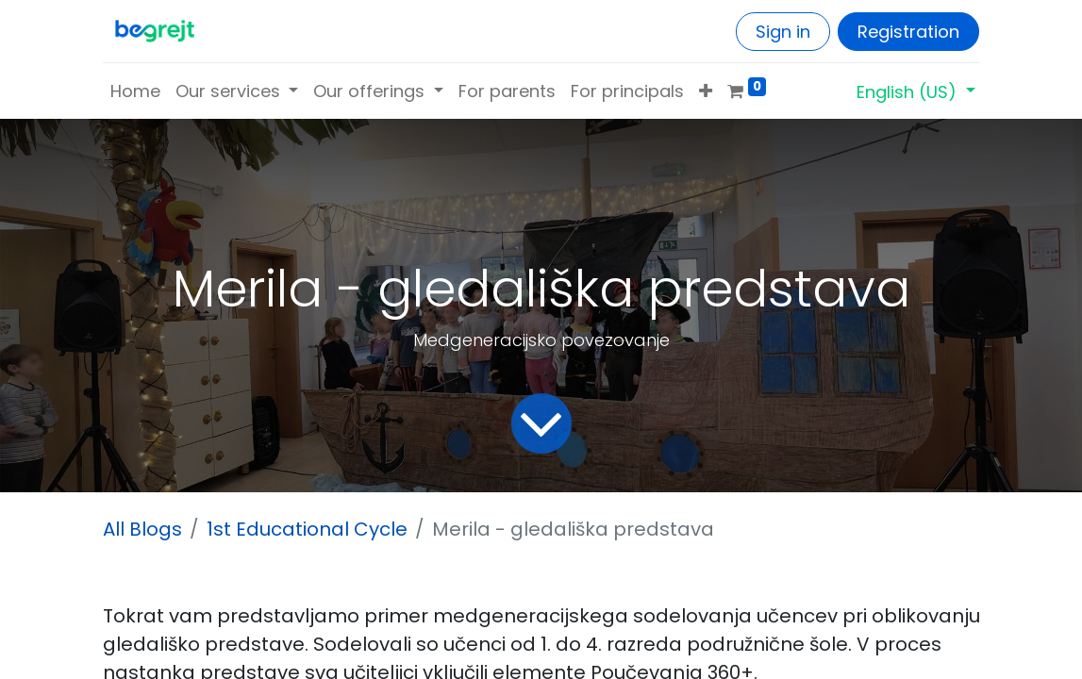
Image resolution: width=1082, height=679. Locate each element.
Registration (908, 31)
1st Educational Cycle (307, 529)
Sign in (783, 31)
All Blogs (142, 529)
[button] (705, 91)
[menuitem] (135, 91)
